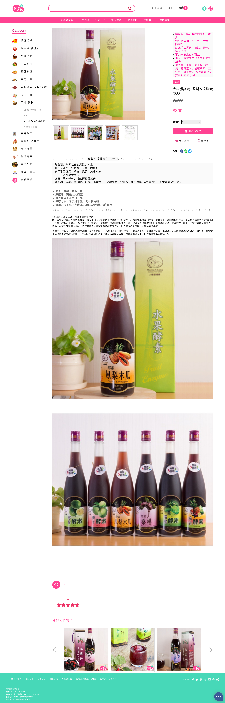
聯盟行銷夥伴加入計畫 (86, 679)
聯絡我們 (149, 19)
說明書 (203, 140)
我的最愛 (165, 19)
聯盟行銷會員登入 (108, 679)
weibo (217, 679)
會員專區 (133, 19)
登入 (170, 8)
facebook (193, 679)
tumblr (205, 679)
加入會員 (157, 8)
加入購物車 (192, 131)
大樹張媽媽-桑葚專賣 (34, 121)
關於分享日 (67, 19)
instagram (209, 679)
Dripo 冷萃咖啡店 (32, 110)
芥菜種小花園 (30, 127)
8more (27, 115)
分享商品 (84, 19)
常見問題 (116, 19)
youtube (201, 679)
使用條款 (42, 679)
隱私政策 (54, 679)
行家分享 (100, 19)
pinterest (213, 679)
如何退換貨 (67, 679)
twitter (197, 679)
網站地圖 (30, 679)
